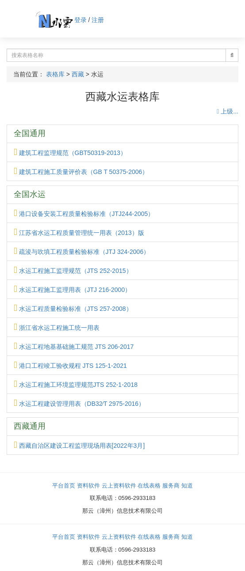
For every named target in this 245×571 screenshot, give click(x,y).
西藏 (78, 74)
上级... (227, 111)
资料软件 (88, 485)
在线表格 (149, 485)
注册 (98, 19)
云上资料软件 (119, 485)
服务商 (171, 485)
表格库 (55, 74)
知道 (187, 485)
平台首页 (63, 485)
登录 (80, 19)
